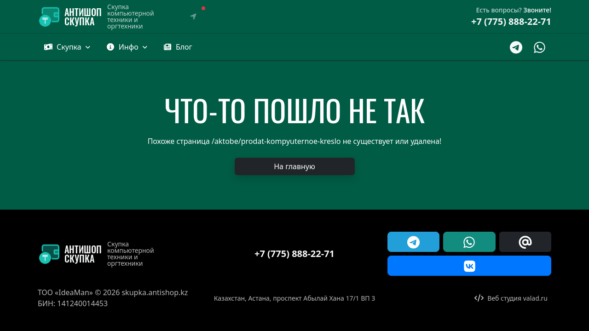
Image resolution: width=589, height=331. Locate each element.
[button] (177, 47)
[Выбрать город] (193, 16)
